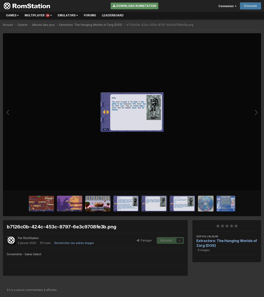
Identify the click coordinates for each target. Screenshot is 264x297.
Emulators (68, 15)
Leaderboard (113, 15)
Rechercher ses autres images (74, 243)
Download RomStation (134, 6)
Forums (90, 15)
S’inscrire (250, 5)
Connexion (227, 6)
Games (12, 15)
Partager (144, 240)
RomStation (31, 238)
